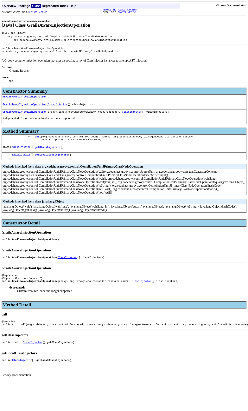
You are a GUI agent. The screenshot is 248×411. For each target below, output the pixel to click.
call (38, 141)
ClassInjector (57, 107)
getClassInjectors (47, 153)
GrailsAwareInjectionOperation (24, 99)
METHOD (43, 12)
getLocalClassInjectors (51, 161)
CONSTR (33, 12)
